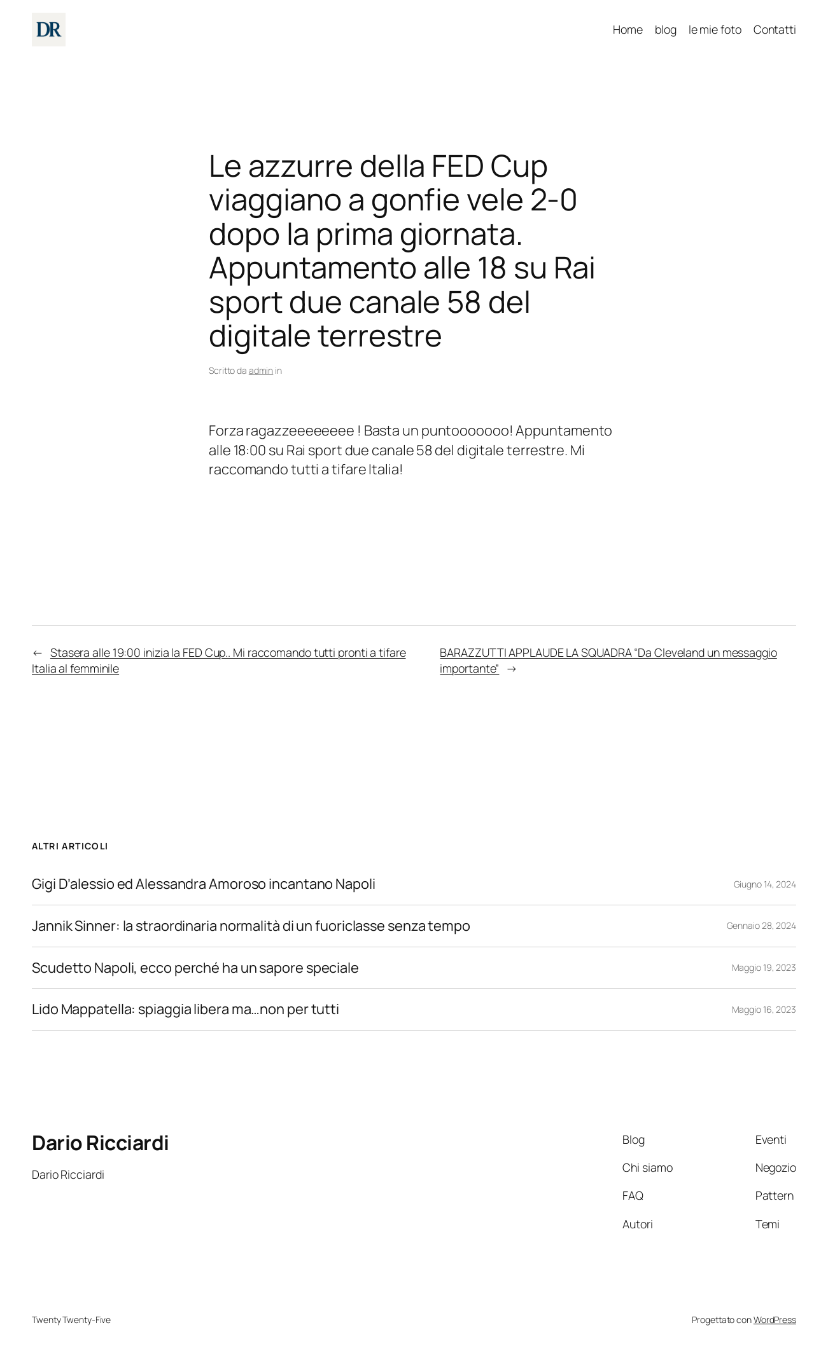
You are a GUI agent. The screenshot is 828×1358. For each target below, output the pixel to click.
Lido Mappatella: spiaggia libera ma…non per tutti (185, 1009)
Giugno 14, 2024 (765, 884)
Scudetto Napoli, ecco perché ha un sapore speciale (195, 968)
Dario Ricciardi (100, 1142)
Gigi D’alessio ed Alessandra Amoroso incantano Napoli (203, 884)
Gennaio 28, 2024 (761, 925)
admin (261, 370)
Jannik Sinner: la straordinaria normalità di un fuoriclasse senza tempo (251, 926)
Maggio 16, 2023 (764, 1009)
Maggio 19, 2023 (764, 967)
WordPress (775, 1319)
